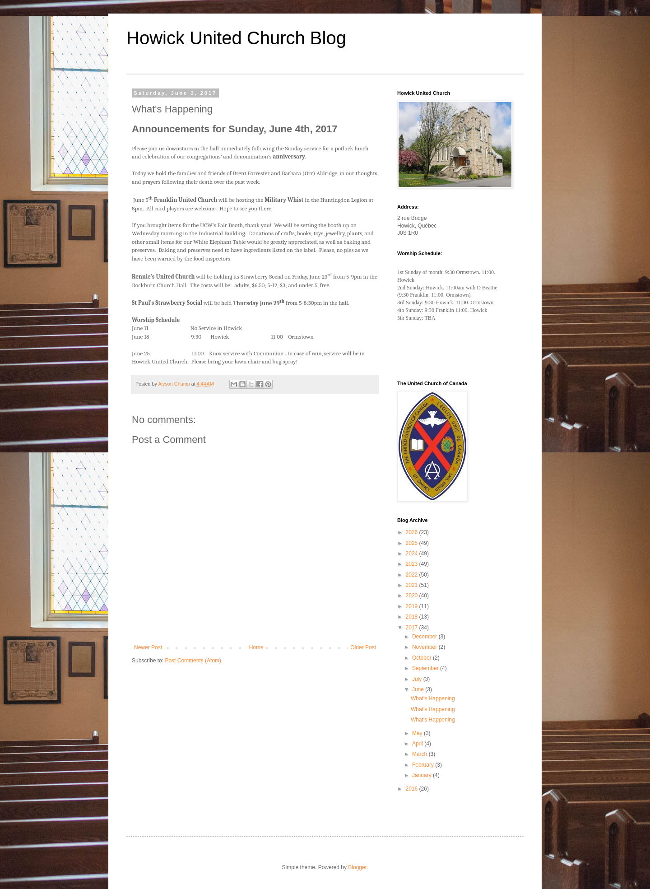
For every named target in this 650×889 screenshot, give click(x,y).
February (423, 765)
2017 (412, 627)
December (425, 636)
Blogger (357, 867)
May (418, 733)
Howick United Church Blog (236, 38)
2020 (412, 595)
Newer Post (148, 647)
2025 (412, 543)
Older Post (363, 647)
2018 (412, 617)
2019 (412, 606)
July (417, 679)
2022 (412, 575)
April (418, 743)
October (422, 658)
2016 (412, 789)
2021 (412, 585)
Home (256, 647)
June (418, 689)
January (422, 775)
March (420, 754)
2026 (412, 532)
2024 (412, 553)
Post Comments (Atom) (193, 660)
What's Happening (433, 698)
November (425, 647)
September (426, 668)
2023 (412, 564)
